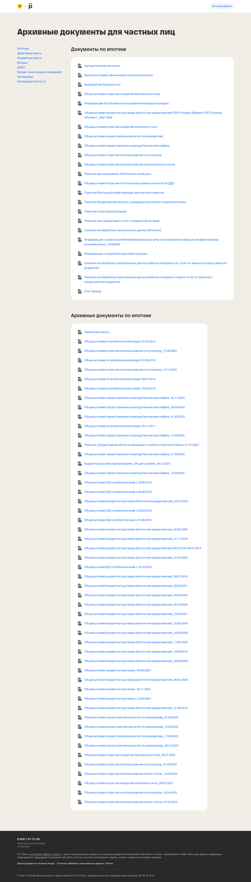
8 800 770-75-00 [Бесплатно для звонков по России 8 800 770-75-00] (28, 839)
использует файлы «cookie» (45, 854)
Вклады (22, 62)
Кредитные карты (29, 58)
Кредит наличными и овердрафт (39, 72)
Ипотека (23, 48)
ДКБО (21, 67)
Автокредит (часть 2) (31, 81)
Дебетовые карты (29, 53)
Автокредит (25, 76)
